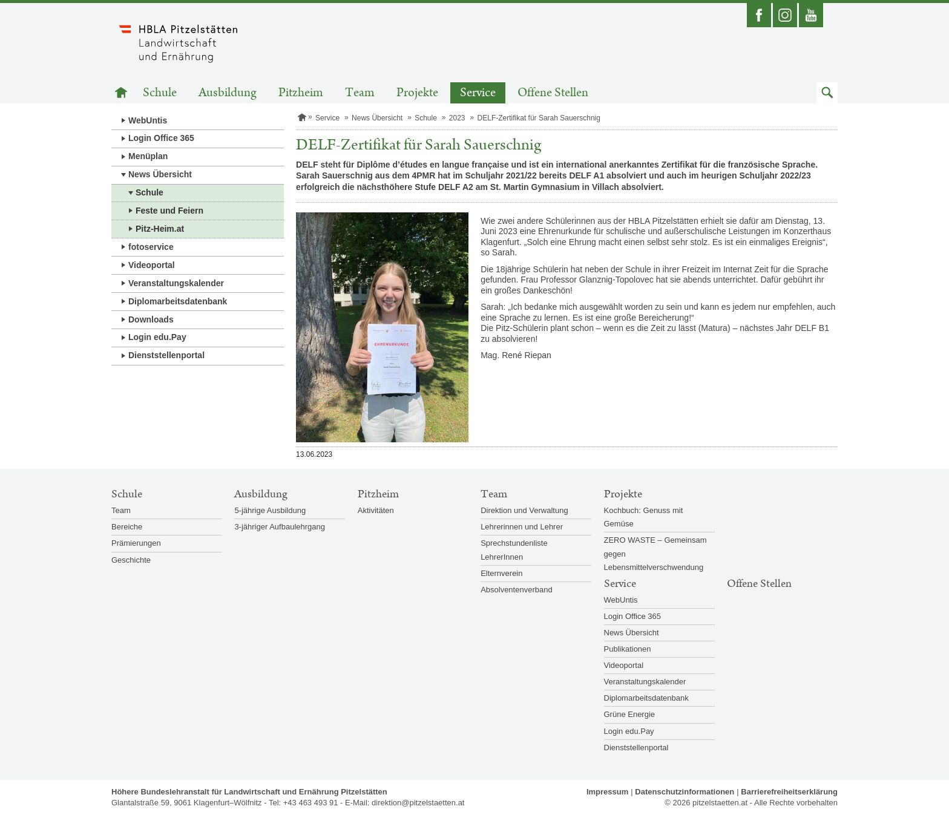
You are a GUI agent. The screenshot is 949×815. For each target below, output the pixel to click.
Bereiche (126, 526)
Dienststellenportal (166, 355)
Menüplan (148, 156)
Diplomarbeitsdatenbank (177, 301)
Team (360, 93)
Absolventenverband (517, 589)
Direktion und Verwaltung (524, 510)
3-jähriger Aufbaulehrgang (279, 526)
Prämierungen (136, 543)
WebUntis (147, 120)
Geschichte (131, 560)
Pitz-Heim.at (160, 229)
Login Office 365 (161, 138)
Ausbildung (228, 93)
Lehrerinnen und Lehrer (522, 526)
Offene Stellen (552, 93)
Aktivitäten (376, 510)
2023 (457, 118)
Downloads (151, 319)
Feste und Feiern (169, 210)
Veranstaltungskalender (176, 283)
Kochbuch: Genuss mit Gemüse (643, 517)
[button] (827, 92)
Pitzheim (300, 93)
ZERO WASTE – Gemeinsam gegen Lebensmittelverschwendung (655, 553)
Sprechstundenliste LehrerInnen (514, 549)
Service (478, 93)
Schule (160, 93)
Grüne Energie (629, 714)
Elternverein (501, 573)
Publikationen (627, 648)
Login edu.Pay (157, 337)
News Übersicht (160, 174)
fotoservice (151, 247)
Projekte (417, 93)
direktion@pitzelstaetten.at (418, 802)
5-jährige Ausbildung (270, 510)
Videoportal (151, 265)
